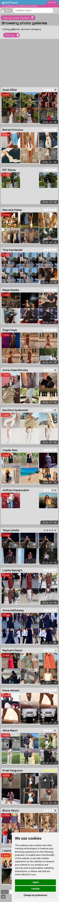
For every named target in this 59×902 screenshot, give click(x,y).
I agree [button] (35, 882)
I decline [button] (35, 888)
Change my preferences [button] (35, 895)
